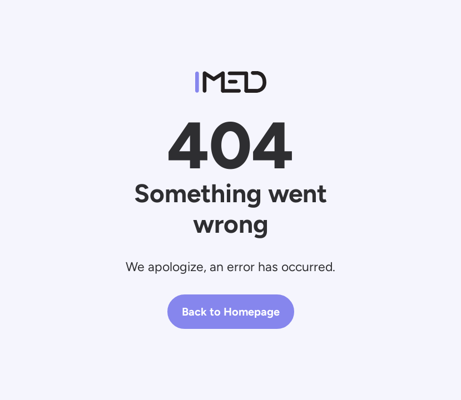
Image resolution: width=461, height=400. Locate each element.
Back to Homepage (231, 311)
